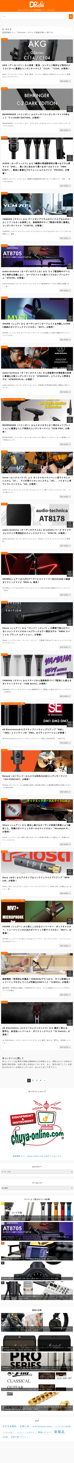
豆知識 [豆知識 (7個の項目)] (5, 1437)
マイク (4, 39)
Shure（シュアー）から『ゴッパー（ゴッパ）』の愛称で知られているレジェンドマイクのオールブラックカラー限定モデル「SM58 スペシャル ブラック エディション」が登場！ (36, 631)
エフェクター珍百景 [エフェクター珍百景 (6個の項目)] (62, 1426)
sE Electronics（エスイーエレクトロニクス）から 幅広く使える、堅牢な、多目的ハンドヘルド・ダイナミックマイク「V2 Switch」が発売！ (36, 1031)
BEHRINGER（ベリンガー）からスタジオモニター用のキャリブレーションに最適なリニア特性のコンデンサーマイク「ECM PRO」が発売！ (36, 428)
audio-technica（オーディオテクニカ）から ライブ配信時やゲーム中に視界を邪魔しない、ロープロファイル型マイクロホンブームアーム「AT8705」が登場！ (36, 274)
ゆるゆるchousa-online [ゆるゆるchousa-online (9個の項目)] (42, 1426)
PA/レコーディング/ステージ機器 (13, 399)
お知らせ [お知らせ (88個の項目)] (24, 1426)
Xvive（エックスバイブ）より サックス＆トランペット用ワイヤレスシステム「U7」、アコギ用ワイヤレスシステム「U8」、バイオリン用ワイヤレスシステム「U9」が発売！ (36, 481)
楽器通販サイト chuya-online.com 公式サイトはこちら (37, 1125)
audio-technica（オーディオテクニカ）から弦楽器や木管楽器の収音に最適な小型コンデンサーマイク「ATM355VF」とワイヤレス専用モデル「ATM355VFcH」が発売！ (36, 376)
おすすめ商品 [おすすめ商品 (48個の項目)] (9, 1426)
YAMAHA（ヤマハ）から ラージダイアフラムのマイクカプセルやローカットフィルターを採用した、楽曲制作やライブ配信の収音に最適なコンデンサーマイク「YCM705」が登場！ (37, 222)
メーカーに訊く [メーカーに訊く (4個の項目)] (8, 1432)
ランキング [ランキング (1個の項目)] (20, 1432)
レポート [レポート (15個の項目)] (31, 1432)
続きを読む (65, 81)
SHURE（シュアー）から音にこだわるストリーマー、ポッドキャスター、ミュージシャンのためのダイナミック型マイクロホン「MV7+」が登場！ (36, 929)
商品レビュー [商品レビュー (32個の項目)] (44, 1432)
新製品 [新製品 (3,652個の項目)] (59, 1432)
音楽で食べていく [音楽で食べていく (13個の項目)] (18, 1437)
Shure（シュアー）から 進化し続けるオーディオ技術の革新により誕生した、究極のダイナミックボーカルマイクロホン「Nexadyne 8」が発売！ (36, 828)
